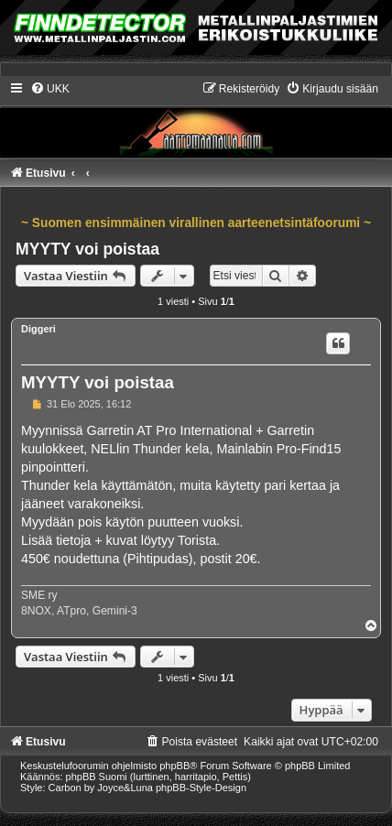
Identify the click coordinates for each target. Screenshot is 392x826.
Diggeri (38, 328)
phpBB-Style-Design (201, 787)
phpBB (174, 765)
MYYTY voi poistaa (87, 249)
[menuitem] (50, 88)
